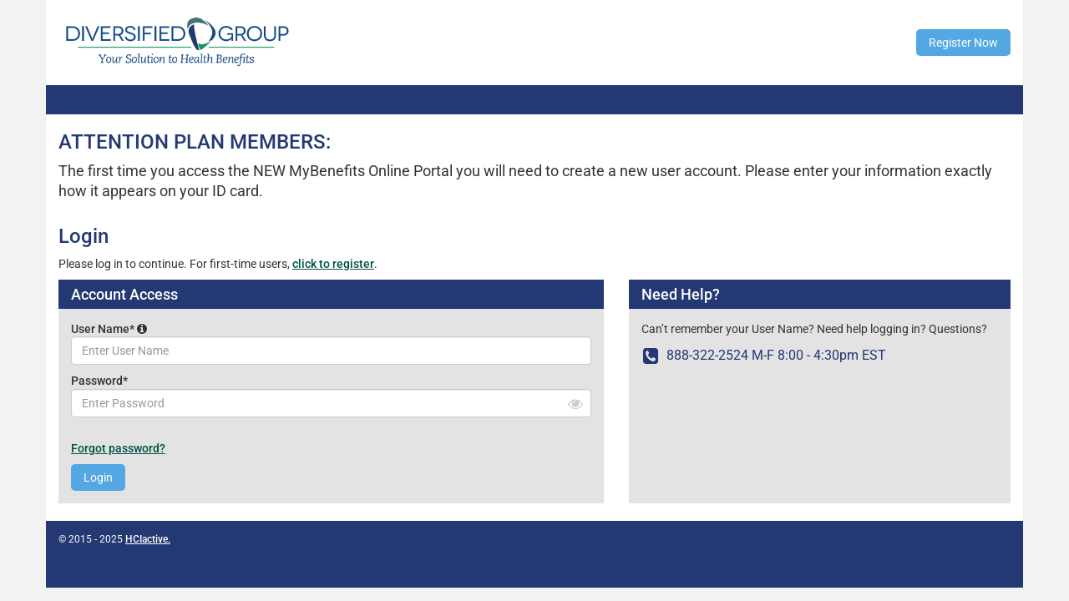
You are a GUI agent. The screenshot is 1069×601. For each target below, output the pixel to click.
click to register (333, 263)
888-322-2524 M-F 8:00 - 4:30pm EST (763, 355)
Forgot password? (118, 448)
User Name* (109, 329)
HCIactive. (147, 539)
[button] (142, 329)
